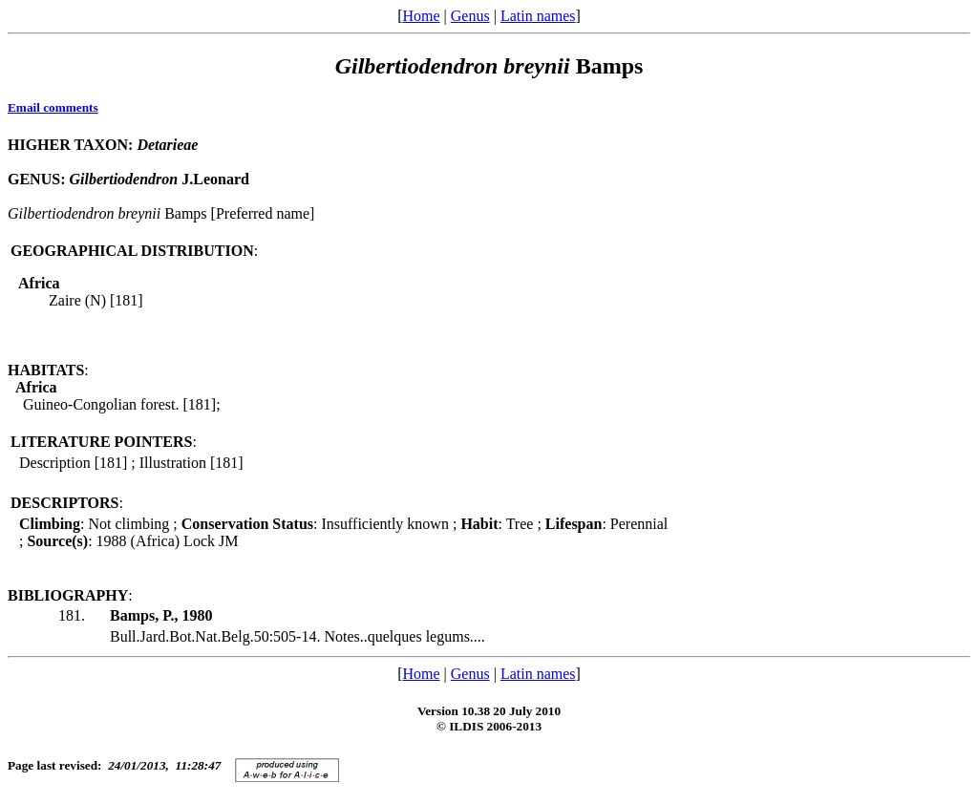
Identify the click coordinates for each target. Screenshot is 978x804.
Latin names (538, 16)
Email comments (53, 107)
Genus (470, 16)
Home (420, 16)
